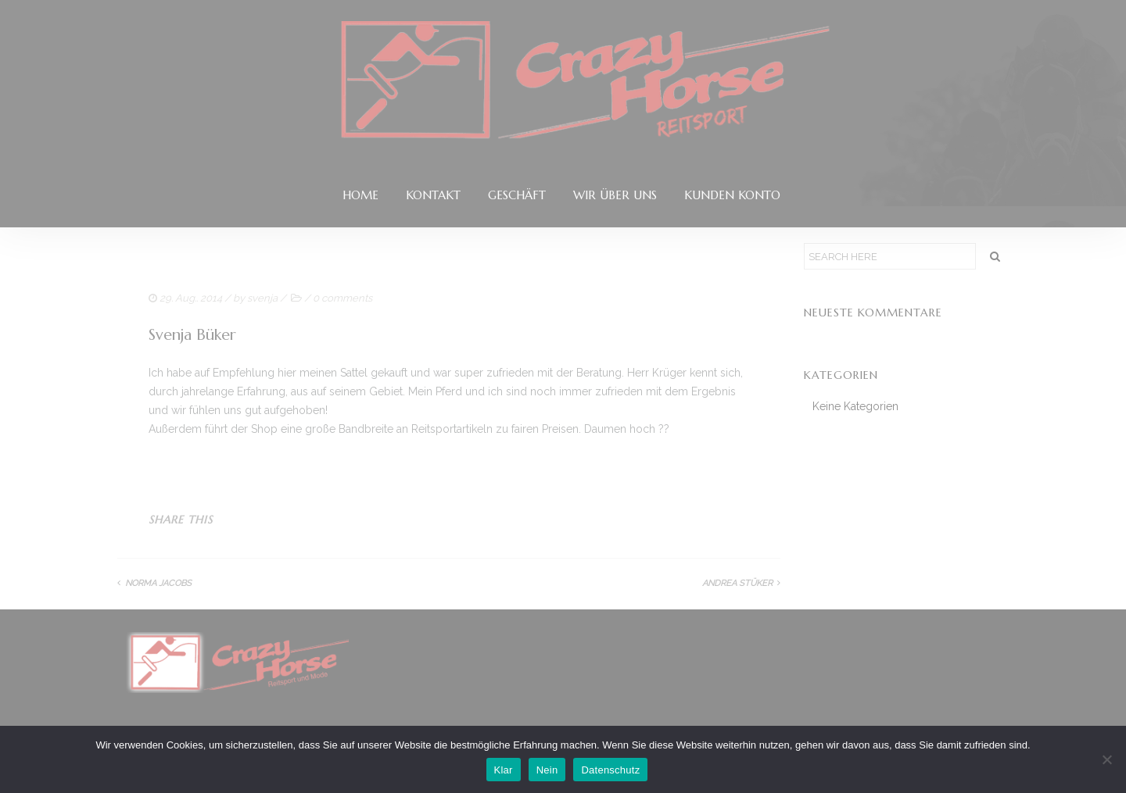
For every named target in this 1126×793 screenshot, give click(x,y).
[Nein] (1106, 759)
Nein (547, 770)
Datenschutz (610, 770)
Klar (503, 770)
